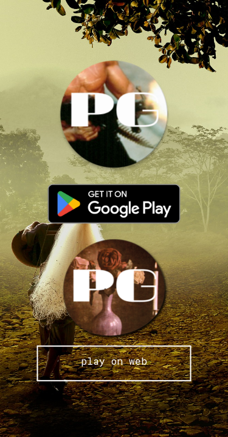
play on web (114, 360)
